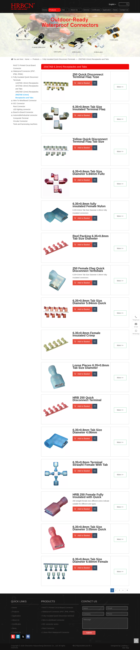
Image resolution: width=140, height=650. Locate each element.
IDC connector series (50, 624)
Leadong (124, 646)
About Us (15, 620)
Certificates (16, 624)
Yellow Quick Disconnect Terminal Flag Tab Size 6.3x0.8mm (90, 140)
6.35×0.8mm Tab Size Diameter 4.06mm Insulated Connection (88, 431)
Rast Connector (19, 106)
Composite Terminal (20, 118)
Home (14, 608)
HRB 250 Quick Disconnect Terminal (87, 398)
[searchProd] (122, 4)
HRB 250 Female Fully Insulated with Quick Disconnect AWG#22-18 (89, 495)
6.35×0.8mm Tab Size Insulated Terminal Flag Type (89, 108)
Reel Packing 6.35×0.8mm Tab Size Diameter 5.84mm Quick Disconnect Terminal (91, 237)
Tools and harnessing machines (25, 124)
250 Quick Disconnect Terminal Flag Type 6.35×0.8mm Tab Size (88, 75)
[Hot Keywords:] (127, 4)
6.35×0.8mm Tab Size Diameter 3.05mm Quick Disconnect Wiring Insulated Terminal (89, 528)
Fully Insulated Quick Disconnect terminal (58, 616)
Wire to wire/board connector (53, 620)
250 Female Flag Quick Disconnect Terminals (88, 269)
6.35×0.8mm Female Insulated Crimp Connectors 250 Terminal (90, 334)
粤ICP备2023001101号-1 (82, 646)
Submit (89, 633)
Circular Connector (20, 121)
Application (16, 616)
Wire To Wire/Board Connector (25, 101)
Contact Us (16, 632)
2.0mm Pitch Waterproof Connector (55, 632)
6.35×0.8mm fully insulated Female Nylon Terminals (89, 205)
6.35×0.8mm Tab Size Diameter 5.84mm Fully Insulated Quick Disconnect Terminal (89, 172)
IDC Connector (19, 103)
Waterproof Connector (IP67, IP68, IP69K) (58, 612)
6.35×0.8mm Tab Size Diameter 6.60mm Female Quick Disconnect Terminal (90, 560)
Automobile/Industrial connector (25, 115)
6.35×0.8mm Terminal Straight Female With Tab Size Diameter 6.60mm (90, 463)
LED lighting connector (22, 109)
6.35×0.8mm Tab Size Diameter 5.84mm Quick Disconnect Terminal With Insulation (91, 301)
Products (15, 612)
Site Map (125, 648)
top (136, 640)
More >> (120, 87)
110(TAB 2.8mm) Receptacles (26, 83)
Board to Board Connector (23, 112)
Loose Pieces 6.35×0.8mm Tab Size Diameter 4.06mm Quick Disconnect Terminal (91, 366)
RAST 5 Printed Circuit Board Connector (57, 608)
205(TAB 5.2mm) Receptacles (26, 92)
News (14, 628)
